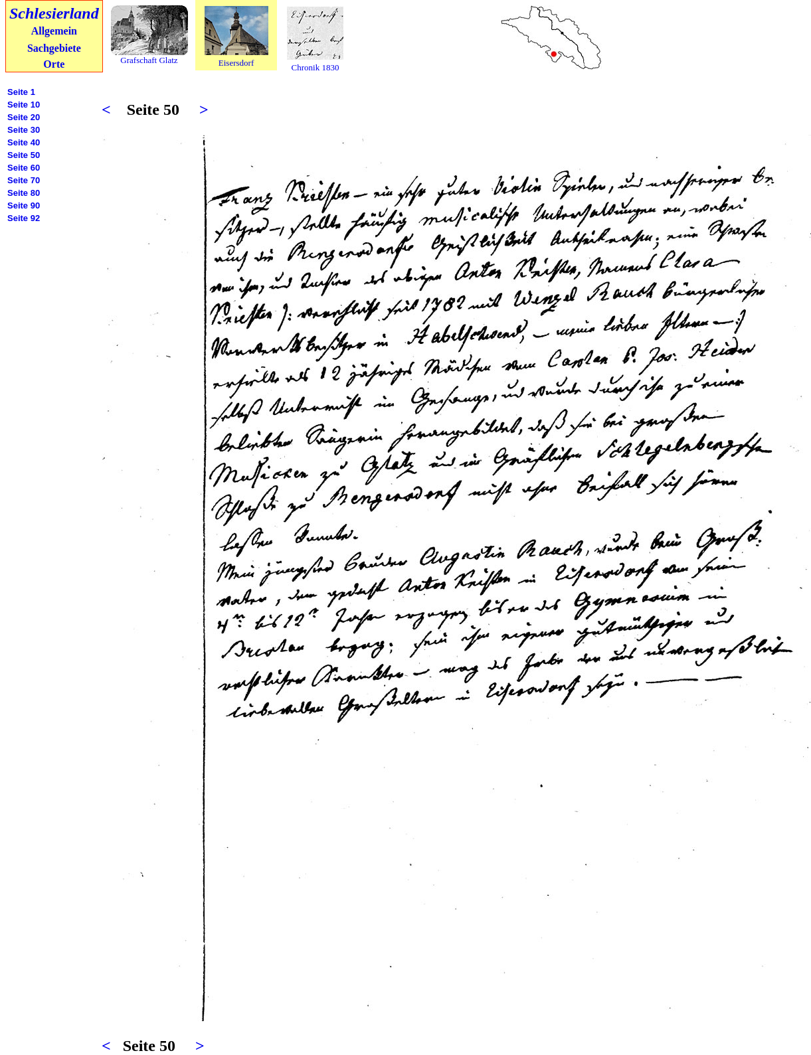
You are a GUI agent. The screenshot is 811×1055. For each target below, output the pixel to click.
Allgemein (54, 31)
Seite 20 (23, 117)
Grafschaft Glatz (148, 60)
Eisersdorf (236, 63)
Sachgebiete (54, 48)
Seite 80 (23, 193)
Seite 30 (23, 130)
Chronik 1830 (315, 67)
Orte (53, 64)
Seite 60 (23, 168)
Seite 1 (21, 92)
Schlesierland (54, 13)
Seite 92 (23, 218)
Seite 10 (23, 105)
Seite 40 (23, 142)
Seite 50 (23, 155)
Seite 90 (23, 205)
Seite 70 (23, 180)
